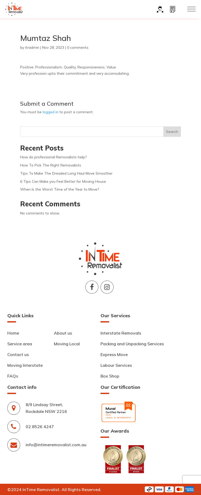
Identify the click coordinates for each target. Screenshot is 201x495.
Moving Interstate (25, 365)
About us (63, 333)
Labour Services (116, 365)
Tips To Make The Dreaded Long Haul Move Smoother (66, 173)
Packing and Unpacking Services (132, 343)
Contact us (18, 354)
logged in (50, 112)
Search (172, 131)
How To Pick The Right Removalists (50, 165)
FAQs (12, 376)
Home (13, 333)
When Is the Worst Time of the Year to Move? (59, 189)
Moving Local (67, 343)
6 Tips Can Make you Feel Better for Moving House (63, 181)
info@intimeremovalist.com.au (56, 444)
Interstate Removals (120, 333)
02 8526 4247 (40, 426)
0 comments (77, 47)
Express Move (114, 354)
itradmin (32, 47)
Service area (19, 343)
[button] (191, 9)
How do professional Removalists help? (53, 157)
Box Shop (109, 376)
